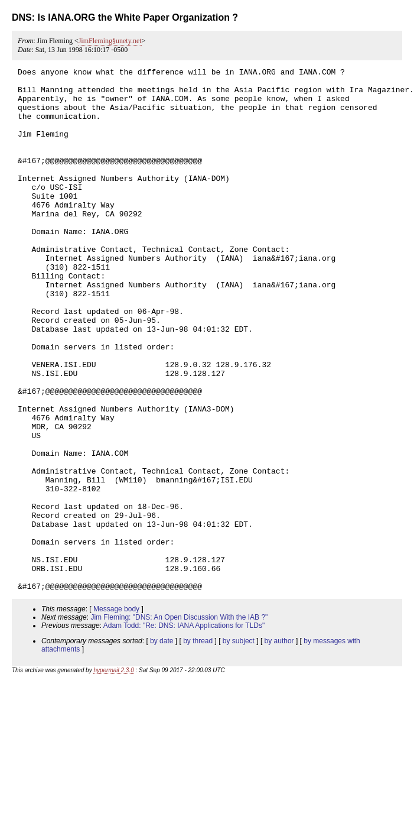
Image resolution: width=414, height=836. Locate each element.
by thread (198, 745)
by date (161, 745)
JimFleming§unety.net (110, 41)
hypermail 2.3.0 (113, 775)
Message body (116, 713)
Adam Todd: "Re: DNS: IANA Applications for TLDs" (184, 730)
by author (279, 745)
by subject (239, 745)
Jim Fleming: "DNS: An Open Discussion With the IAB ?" (179, 722)
